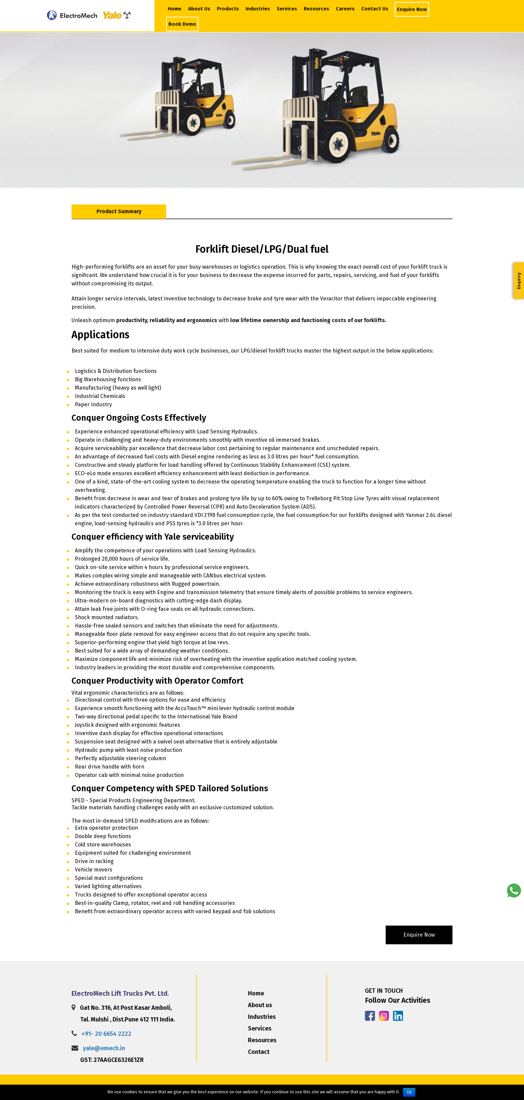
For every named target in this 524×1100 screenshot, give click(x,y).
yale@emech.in (104, 1048)
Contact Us (374, 9)
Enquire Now (412, 9)
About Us (200, 8)
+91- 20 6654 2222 (106, 1034)
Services (287, 9)
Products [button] (228, 9)
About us (260, 1005)
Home (174, 9)
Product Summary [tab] (119, 211)
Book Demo (182, 24)
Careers (345, 9)
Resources (316, 9)
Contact (258, 1052)
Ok (409, 1092)
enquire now (419, 935)
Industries (258, 9)
